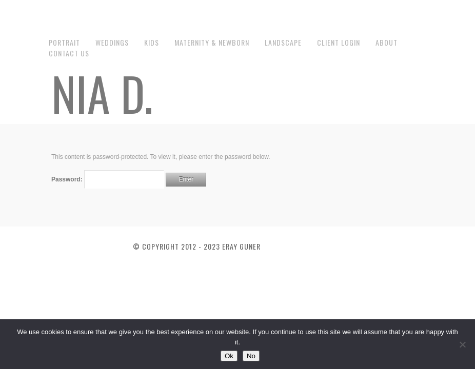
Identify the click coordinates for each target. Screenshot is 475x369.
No (251, 356)
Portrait (64, 42)
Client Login (338, 42)
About (386, 42)
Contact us (69, 53)
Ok (229, 356)
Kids (151, 42)
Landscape (283, 42)
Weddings (112, 42)
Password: (107, 179)
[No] (462, 344)
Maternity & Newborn (211, 42)
